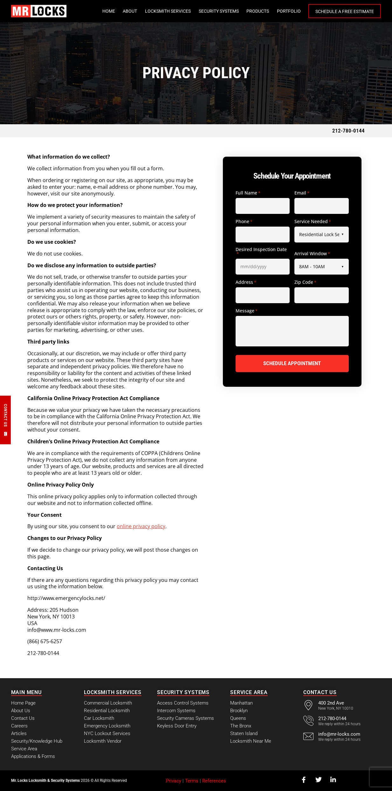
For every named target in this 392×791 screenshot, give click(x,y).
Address (246, 282)
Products (257, 11)
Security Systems (219, 11)
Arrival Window (312, 254)
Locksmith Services (168, 11)
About (130, 11)
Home (108, 11)
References (214, 781)
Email (301, 193)
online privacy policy (141, 526)
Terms (191, 781)
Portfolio (289, 11)
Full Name (248, 193)
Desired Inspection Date (261, 252)
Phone (244, 222)
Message (247, 311)
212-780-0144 (348, 130)
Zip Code (305, 282)
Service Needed (312, 222)
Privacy (173, 781)
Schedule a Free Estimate (344, 11)
